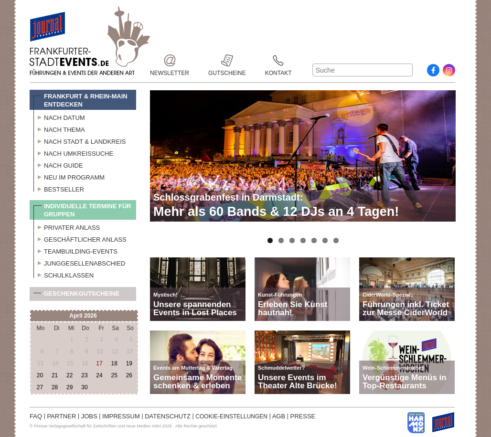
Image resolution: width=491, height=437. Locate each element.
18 (114, 363)
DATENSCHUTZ (168, 416)
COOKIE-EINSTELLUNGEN (231, 416)
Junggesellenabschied (79, 262)
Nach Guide (58, 164)
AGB (278, 416)
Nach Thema (59, 128)
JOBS (89, 416)
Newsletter (169, 60)
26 (129, 375)
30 (84, 387)
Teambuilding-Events (75, 250)
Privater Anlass (66, 226)
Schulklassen (63, 274)
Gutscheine (227, 60)
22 (69, 375)
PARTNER (61, 416)
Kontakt (278, 60)
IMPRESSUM (121, 416)
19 (129, 363)
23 (84, 375)
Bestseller (58, 188)
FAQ (36, 416)
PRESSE (303, 416)
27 (40, 387)
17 (99, 363)
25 (114, 375)
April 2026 (82, 315)
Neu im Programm (69, 176)
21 (55, 375)
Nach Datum (59, 116)
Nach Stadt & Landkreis (79, 140)
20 (40, 375)
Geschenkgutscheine (76, 295)
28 (55, 387)
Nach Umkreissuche (73, 152)
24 (99, 375)
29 (69, 387)
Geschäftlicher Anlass (80, 238)
